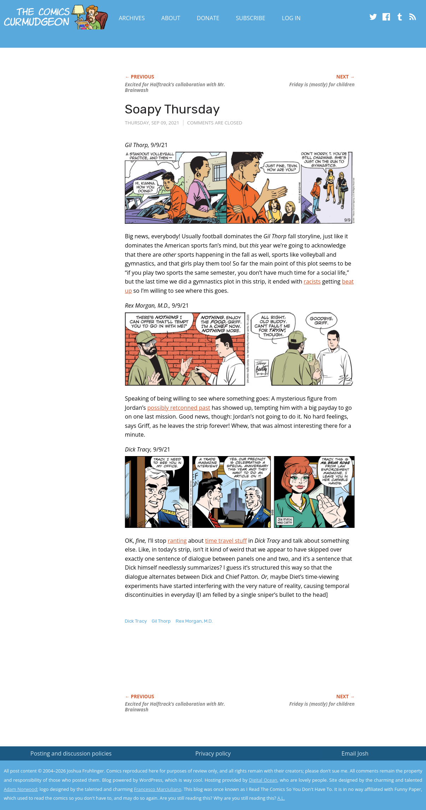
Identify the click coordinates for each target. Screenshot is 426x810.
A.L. (281, 798)
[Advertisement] (253, 666)
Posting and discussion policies (71, 753)
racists (312, 281)
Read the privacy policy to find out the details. (363, 766)
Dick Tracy (136, 621)
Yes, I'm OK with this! (366, 783)
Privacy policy (212, 753)
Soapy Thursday (172, 109)
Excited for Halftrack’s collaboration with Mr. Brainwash (175, 87)
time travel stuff (226, 540)
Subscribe (250, 18)
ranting (177, 540)
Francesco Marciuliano (157, 789)
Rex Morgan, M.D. (194, 621)
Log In (291, 18)
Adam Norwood (20, 789)
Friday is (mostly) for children (322, 84)
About (170, 18)
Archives (132, 18)
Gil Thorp (161, 621)
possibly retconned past (178, 408)
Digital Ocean (263, 780)
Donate (208, 18)
